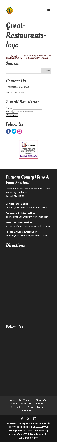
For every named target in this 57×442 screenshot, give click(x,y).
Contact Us (17, 407)
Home (11, 400)
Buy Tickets (25, 400)
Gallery (13, 403)
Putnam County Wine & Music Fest (27, 423)
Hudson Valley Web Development (26, 434)
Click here (18, 92)
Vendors (40, 403)
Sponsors (26, 403)
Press (40, 407)
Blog (30, 407)
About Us (41, 400)
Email (9, 111)
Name (9, 108)
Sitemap (26, 410)
